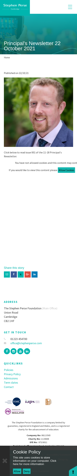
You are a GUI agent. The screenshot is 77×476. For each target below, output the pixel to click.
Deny (27, 471)
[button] (73, 470)
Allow (17, 471)
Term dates (11, 382)
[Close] (5, 461)
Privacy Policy (12, 374)
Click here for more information (34, 462)
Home (7, 57)
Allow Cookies (66, 170)
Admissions (11, 378)
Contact (9, 387)
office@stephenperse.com (23, 343)
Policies (8, 370)
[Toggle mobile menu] (70, 7)
